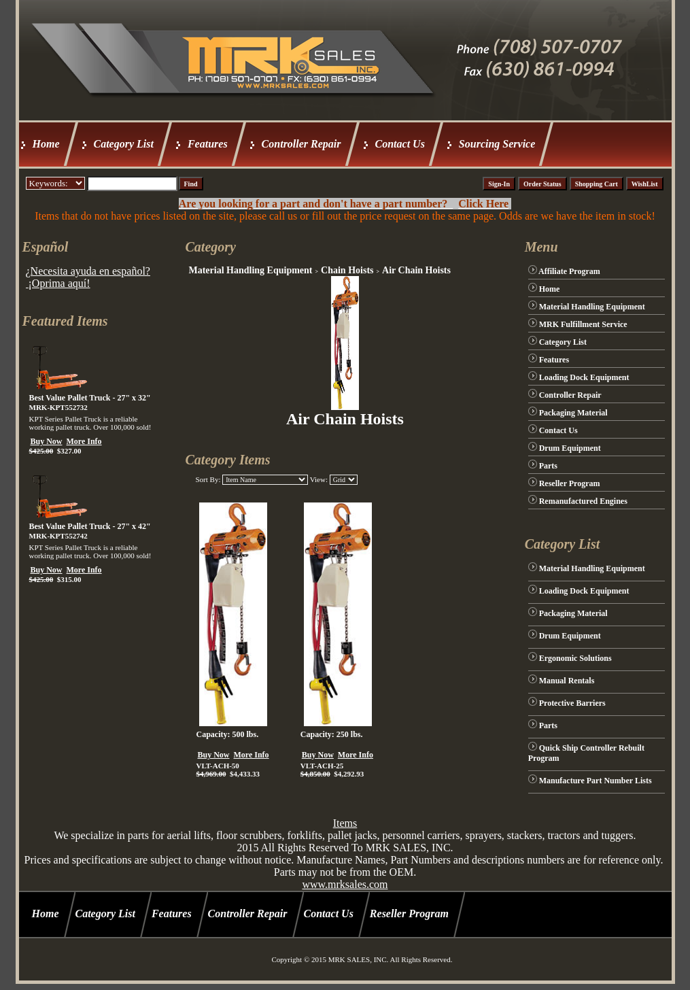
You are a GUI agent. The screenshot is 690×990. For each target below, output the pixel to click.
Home (46, 144)
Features (208, 144)
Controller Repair (301, 144)
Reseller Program (569, 483)
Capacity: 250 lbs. (331, 734)
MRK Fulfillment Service (583, 324)
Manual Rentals (567, 680)
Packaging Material (573, 412)
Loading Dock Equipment (584, 377)
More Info (84, 441)
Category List (124, 144)
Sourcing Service (497, 144)
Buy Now (47, 441)
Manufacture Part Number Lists (595, 780)
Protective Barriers (572, 703)
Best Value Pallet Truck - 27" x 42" (90, 526)
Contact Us (400, 144)
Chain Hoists (347, 270)
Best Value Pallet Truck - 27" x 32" (90, 398)
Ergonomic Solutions (575, 658)
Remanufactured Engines (583, 501)
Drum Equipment (570, 448)
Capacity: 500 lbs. (227, 734)
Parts (548, 466)
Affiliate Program (569, 271)
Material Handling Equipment (250, 270)
